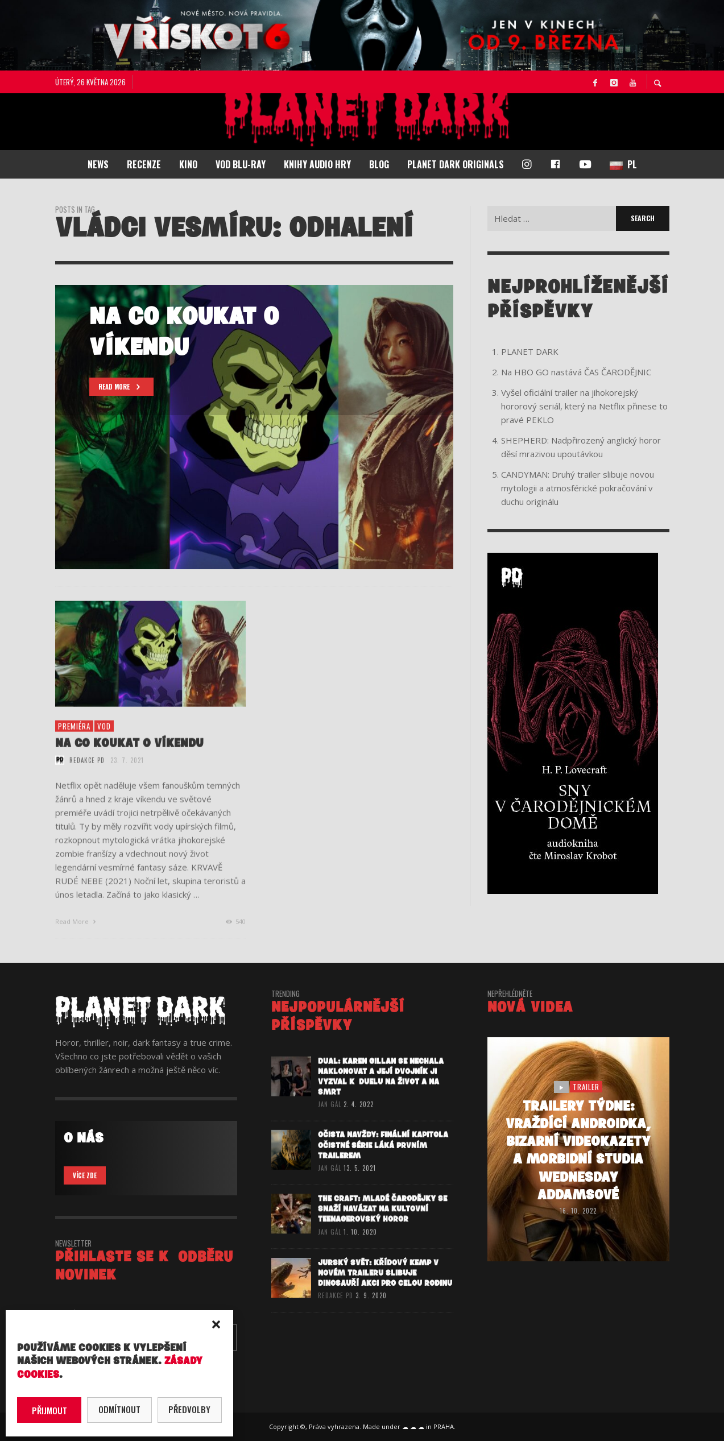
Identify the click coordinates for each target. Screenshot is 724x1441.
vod (104, 748)
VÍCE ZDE (85, 1175)
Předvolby (189, 1409)
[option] (254, 427)
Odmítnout (119, 1409)
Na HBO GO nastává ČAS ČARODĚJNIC (576, 372)
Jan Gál (329, 1127)
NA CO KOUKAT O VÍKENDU (129, 766)
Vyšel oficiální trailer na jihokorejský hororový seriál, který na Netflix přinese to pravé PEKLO (584, 406)
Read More (77, 943)
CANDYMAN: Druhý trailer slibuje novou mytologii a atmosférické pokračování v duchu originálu (577, 488)
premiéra (74, 748)
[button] (216, 1324)
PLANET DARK (529, 351)
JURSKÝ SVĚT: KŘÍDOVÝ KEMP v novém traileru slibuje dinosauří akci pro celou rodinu (385, 1299)
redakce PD (87, 782)
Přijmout (49, 1410)
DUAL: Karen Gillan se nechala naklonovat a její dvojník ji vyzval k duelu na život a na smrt (381, 1099)
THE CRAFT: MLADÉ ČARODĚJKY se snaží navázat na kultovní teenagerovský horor (382, 1234)
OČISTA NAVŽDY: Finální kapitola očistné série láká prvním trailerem (383, 1169)
